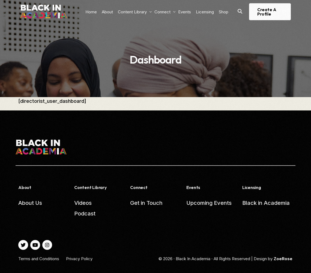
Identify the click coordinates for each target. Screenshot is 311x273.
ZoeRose (283, 258)
